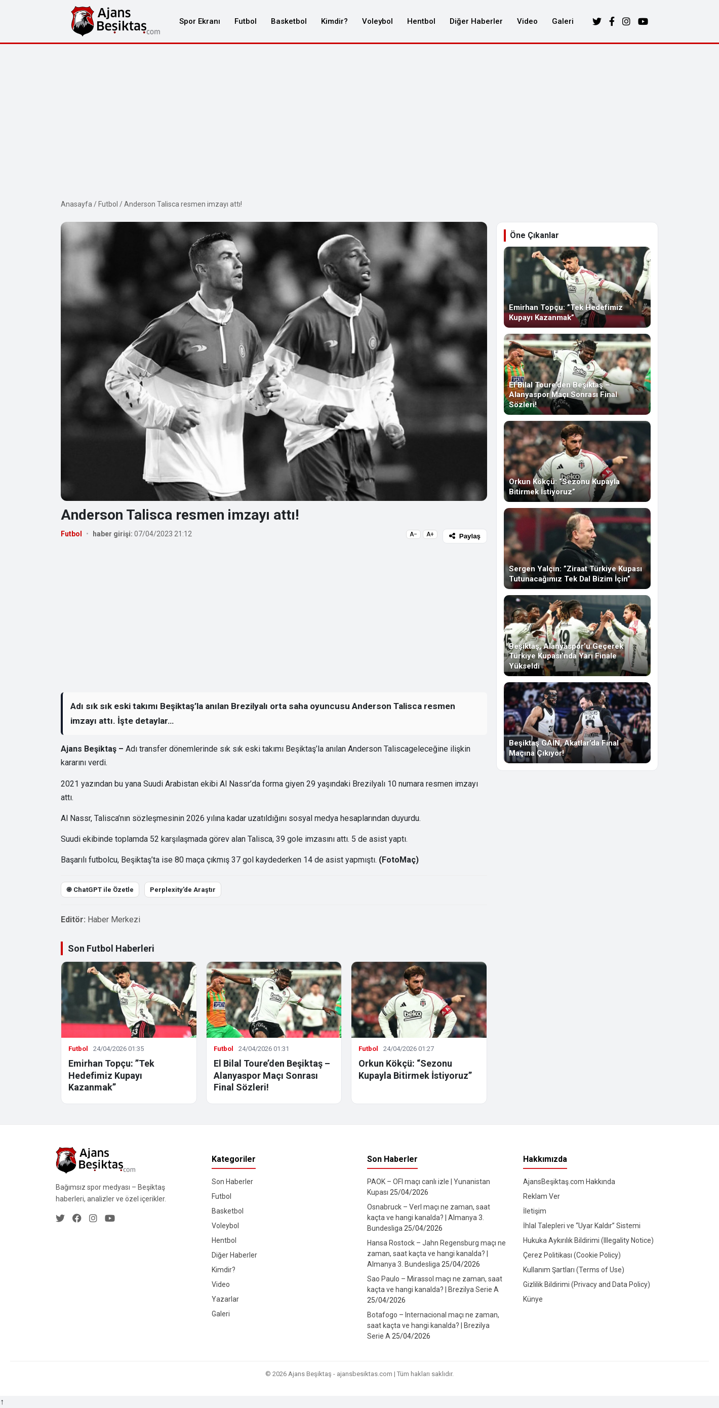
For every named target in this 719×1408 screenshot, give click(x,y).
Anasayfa (76, 204)
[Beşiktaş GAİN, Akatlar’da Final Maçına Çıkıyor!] (577, 722)
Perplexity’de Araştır (183, 889)
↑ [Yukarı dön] (2, 1401)
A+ (430, 534)
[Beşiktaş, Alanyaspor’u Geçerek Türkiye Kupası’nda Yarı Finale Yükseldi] (577, 635)
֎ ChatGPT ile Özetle (100, 889)
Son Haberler (232, 1182)
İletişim (534, 1211)
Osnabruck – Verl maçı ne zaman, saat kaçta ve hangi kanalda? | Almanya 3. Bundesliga (428, 1217)
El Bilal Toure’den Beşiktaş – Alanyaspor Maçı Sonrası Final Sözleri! (272, 1075)
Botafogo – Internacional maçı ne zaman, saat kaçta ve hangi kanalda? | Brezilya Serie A (433, 1325)
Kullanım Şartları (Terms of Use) (573, 1270)
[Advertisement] (359, 120)
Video (527, 21)
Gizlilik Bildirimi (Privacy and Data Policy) (586, 1284)
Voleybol (377, 21)
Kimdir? (334, 21)
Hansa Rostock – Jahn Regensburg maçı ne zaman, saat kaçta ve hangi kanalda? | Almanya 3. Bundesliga (436, 1253)
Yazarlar (225, 1299)
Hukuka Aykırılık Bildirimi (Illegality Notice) (588, 1240)
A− (413, 534)
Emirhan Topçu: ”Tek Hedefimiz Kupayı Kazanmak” (111, 1075)
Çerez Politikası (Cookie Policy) (572, 1255)
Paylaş (465, 536)
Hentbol (421, 21)
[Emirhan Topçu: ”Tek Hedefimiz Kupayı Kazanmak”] (577, 287)
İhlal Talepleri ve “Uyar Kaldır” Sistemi (582, 1226)
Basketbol (289, 21)
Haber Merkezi (114, 919)
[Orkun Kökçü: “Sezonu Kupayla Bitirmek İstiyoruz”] (577, 461)
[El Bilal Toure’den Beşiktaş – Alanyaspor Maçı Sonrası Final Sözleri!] (577, 374)
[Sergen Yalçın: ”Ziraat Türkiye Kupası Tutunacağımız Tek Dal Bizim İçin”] (577, 548)
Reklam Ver (541, 1196)
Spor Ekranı (199, 21)
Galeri (563, 21)
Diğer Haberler (476, 21)
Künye (533, 1299)
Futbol (245, 21)
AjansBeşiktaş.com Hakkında (569, 1182)
